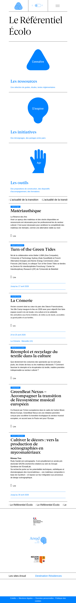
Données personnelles (44, 598)
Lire (14, 236)
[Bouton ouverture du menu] (57, 5)
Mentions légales (26, 598)
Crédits (13, 598)
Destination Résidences (48, 575)
